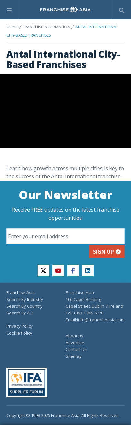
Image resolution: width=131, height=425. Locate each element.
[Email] (65, 236)
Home (12, 27)
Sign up (107, 251)
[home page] (65, 9)
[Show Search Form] (121, 9)
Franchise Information (46, 27)
